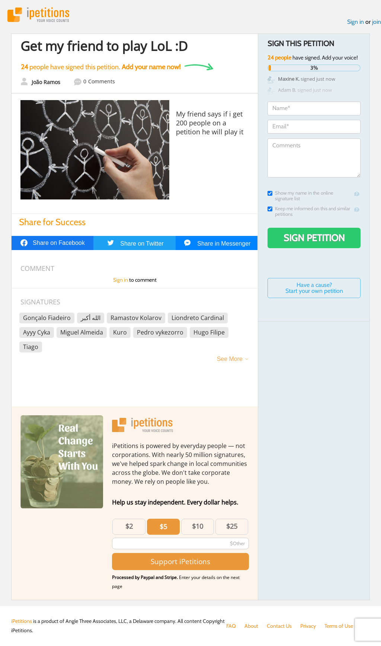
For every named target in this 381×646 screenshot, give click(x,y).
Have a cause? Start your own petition (314, 287)
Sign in (355, 21)
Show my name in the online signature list (300, 195)
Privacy (308, 626)
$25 (231, 526)
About (251, 626)
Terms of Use (338, 626)
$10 (197, 526)
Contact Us (279, 626)
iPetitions (38, 14)
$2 (129, 526)
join (376, 21)
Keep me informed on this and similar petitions (309, 211)
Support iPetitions (180, 561)
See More (230, 359)
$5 (163, 526)
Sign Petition (314, 237)
